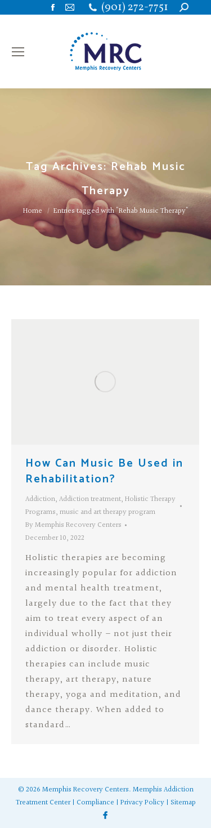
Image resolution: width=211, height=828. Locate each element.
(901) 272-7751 (134, 8)
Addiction (40, 499)
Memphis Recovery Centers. (86, 789)
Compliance (95, 802)
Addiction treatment (90, 499)
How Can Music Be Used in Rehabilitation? (104, 471)
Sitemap (183, 802)
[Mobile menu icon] (18, 52)
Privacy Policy (142, 802)
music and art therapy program (107, 512)
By (73, 525)
